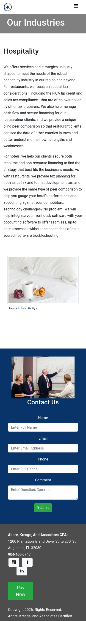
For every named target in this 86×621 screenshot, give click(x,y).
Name (43, 418)
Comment (43, 480)
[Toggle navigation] (75, 7)
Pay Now (20, 591)
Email (43, 438)
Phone (43, 459)
